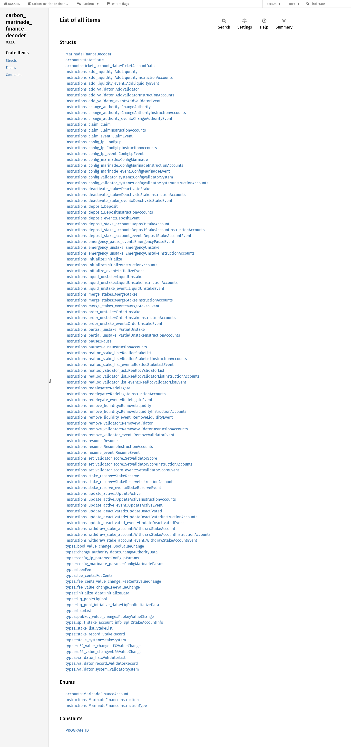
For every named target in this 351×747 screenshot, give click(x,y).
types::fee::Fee (78, 569)
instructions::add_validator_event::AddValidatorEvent (113, 101)
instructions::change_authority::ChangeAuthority (108, 106)
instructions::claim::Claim (88, 124)
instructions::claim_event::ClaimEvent (99, 136)
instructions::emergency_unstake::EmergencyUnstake (112, 247)
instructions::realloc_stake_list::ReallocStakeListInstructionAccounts (126, 358)
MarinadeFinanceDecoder (88, 54)
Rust (292, 4)
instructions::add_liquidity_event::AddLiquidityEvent (112, 83)
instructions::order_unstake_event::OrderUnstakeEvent (114, 323)
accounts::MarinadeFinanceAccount (97, 694)
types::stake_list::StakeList (89, 628)
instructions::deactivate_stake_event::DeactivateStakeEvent (119, 200)
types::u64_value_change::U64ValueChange (104, 651)
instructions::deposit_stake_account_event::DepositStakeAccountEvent (128, 235)
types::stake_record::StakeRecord (95, 634)
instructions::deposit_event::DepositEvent (103, 218)
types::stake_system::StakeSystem (96, 640)
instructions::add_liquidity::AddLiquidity (101, 71)
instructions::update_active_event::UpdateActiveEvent (114, 505)
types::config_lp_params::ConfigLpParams (102, 558)
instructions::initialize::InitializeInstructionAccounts (111, 265)
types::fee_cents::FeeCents (89, 575)
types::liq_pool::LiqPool (86, 599)
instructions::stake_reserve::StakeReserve (102, 476)
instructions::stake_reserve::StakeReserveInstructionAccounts (120, 481)
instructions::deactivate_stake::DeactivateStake (108, 189)
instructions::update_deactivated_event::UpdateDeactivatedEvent (125, 522)
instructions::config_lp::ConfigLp (94, 142)
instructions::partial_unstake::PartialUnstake (105, 329)
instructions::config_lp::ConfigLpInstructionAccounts (111, 147)
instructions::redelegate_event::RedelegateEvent (109, 399)
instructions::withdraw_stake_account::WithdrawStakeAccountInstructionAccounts (138, 534)
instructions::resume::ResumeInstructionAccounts (109, 446)
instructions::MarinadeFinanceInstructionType (106, 705)
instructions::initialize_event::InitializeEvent (105, 271)
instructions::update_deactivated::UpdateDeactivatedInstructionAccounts (131, 517)
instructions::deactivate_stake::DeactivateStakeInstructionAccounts (125, 194)
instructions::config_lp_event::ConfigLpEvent (105, 153)
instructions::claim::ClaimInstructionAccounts (106, 130)
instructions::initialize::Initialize (94, 259)
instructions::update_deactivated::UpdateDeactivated (114, 511)
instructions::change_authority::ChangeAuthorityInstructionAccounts (126, 112)
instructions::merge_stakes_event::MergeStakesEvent (112, 306)
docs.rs (271, 4)
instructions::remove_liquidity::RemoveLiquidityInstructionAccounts (126, 411)
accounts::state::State (85, 60)
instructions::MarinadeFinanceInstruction (102, 699)
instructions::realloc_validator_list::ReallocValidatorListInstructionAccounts (132, 376)
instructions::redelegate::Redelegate (98, 388)
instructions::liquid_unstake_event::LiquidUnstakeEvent (115, 288)
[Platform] (88, 4)
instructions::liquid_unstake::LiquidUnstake (104, 276)
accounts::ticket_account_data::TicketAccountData (110, 65)
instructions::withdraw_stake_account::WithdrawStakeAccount (120, 528)
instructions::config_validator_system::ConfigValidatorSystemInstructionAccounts (137, 183)
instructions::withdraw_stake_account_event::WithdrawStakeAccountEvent (131, 540)
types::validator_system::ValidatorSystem (102, 669)
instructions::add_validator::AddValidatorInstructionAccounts (120, 95)
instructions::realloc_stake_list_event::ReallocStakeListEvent (120, 364)
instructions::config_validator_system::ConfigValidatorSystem (119, 177)
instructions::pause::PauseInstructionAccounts (106, 347)
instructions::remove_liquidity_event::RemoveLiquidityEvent (119, 417)
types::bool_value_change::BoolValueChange (105, 546)
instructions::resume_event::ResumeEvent (103, 452)
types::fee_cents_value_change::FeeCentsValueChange (113, 581)
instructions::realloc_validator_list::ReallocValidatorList (115, 370)
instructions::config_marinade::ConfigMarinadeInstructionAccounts (124, 165)
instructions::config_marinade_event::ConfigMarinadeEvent (118, 171)
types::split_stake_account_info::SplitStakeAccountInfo (114, 622)
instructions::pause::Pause (89, 341)
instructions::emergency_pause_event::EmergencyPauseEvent (120, 241)
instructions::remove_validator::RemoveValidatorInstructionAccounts (127, 429)
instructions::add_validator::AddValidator (102, 89)
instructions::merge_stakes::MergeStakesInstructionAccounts (119, 300)
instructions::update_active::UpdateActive (103, 493)
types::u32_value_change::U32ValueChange (103, 645)
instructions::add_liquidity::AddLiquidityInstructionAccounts (119, 77)
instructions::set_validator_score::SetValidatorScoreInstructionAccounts (129, 464)
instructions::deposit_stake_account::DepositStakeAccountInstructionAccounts (135, 230)
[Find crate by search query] (330, 4)
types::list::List (78, 610)
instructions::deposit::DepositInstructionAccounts (109, 212)
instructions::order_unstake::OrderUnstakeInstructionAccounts (121, 317)
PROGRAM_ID (77, 730)
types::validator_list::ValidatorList (96, 657)
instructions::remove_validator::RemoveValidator (109, 423)
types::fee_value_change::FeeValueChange (103, 587)
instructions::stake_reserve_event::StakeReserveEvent (113, 487)
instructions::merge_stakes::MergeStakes (101, 294)
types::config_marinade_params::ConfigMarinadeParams (115, 563)
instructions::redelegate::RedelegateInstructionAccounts (116, 394)
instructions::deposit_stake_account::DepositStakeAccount (117, 224)
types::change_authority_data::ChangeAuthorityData (112, 552)
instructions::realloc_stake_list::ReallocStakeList (109, 353)
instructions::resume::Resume (92, 440)
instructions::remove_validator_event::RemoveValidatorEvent (120, 435)
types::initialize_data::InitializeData (97, 593)
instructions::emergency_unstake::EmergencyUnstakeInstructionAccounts (130, 253)
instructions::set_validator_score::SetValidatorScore (111, 458)
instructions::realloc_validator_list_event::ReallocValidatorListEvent (126, 382)
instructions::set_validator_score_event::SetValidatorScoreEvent (122, 470)
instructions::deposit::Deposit (92, 206)
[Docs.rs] (12, 4)
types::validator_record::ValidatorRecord (102, 663)
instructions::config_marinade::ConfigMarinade (107, 159)
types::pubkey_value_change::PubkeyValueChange (110, 616)
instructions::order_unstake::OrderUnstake (103, 312)
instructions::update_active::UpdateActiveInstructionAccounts (121, 499)
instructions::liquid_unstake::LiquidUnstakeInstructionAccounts (121, 282)
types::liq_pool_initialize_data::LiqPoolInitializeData (112, 604)
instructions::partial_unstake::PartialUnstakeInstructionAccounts (123, 335)
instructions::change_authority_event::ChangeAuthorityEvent (119, 118)
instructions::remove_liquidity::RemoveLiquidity (108, 405)
